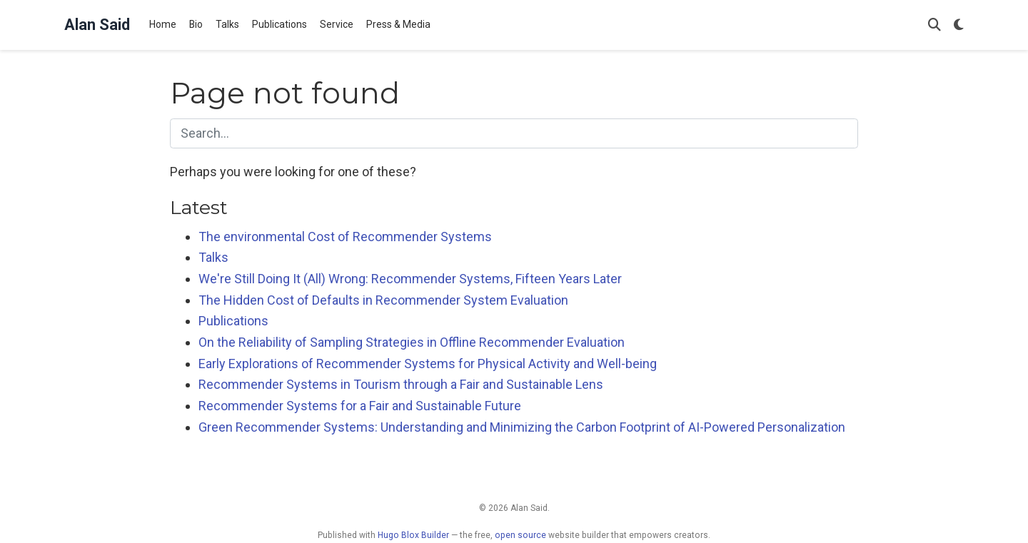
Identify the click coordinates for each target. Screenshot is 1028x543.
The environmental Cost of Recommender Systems (345, 236)
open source (520, 535)
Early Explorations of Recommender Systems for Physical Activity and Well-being (427, 363)
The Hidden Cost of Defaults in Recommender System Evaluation (383, 300)
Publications (233, 320)
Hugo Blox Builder (413, 535)
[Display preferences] (959, 25)
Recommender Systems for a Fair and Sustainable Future (359, 405)
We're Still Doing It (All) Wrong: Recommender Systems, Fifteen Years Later (410, 278)
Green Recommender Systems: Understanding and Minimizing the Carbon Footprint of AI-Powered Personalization (521, 427)
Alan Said (97, 25)
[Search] (934, 25)
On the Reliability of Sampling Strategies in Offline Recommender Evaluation (411, 342)
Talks (213, 257)
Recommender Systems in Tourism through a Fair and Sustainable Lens (400, 384)
